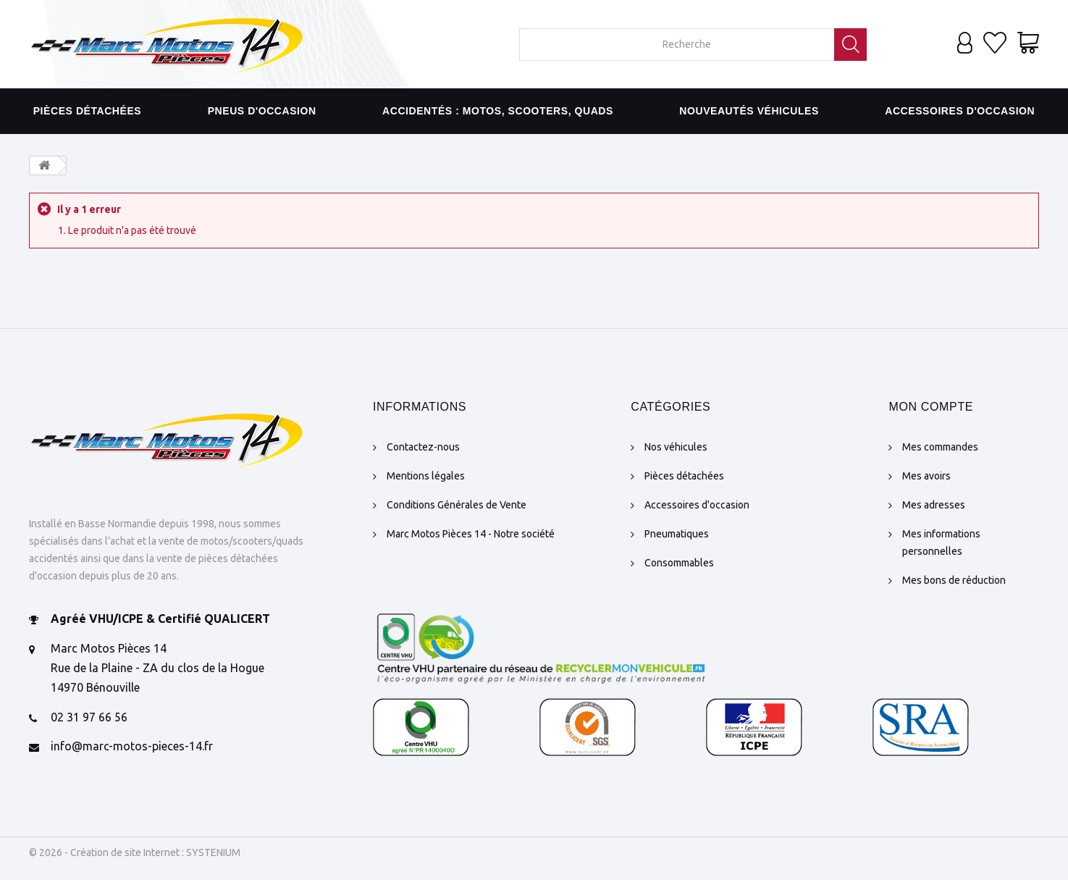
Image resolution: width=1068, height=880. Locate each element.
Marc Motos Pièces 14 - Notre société (471, 534)
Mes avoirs (926, 476)
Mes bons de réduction (954, 580)
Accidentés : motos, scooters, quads (497, 111)
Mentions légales (426, 476)
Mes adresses (933, 505)
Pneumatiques (676, 534)
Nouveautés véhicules (748, 111)
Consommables (679, 563)
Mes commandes (940, 447)
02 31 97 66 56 (89, 717)
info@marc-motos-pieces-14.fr (132, 746)
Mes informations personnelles (941, 542)
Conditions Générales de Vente (456, 505)
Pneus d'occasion (262, 111)
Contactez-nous (423, 447)
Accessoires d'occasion (960, 111)
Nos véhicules (675, 447)
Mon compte (930, 407)
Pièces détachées (87, 111)
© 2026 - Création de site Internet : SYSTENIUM (134, 852)
